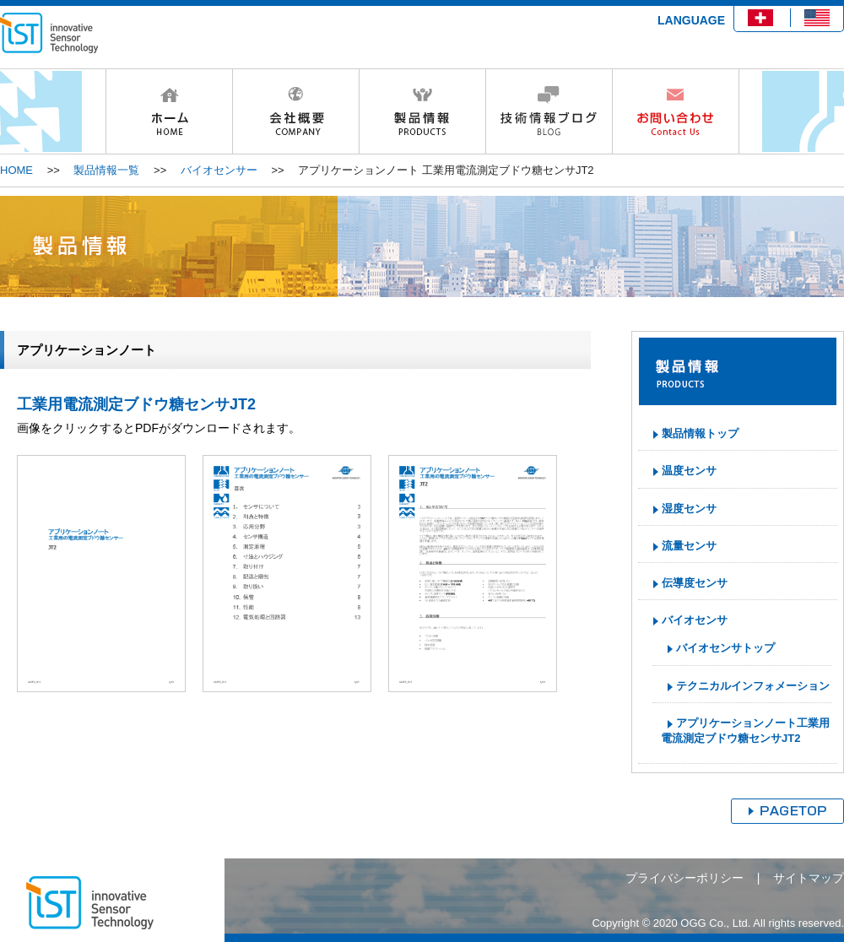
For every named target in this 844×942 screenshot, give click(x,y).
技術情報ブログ (548, 111)
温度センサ (689, 470)
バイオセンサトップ (725, 648)
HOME (169, 111)
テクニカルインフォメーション (753, 685)
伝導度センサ (695, 583)
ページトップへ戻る (787, 811)
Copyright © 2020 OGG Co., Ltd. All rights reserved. (718, 923)
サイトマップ (808, 878)
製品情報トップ (700, 433)
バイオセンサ (695, 620)
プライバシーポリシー (684, 878)
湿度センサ (689, 508)
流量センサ (689, 545)
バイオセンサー (219, 170)
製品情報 (422, 111)
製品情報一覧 (106, 170)
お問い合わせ (675, 111)
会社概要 (295, 111)
